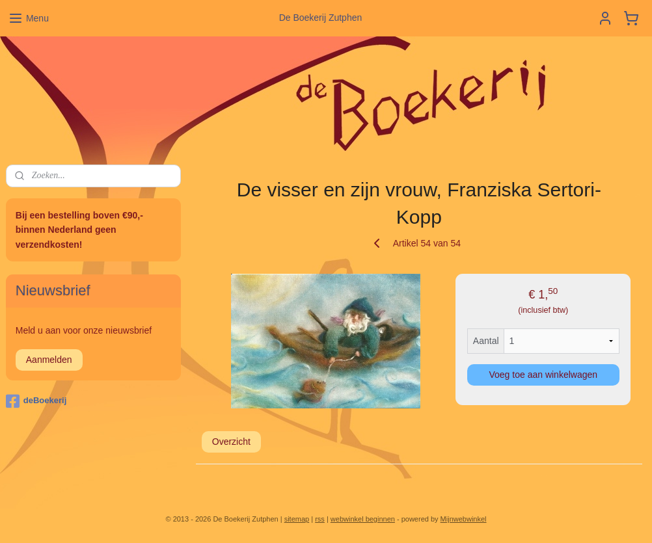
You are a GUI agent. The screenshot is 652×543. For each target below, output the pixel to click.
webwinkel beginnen (363, 519)
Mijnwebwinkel (464, 519)
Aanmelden (49, 359)
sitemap (297, 519)
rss (320, 519)
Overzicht (231, 441)
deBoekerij (36, 401)
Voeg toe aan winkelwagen (543, 374)
